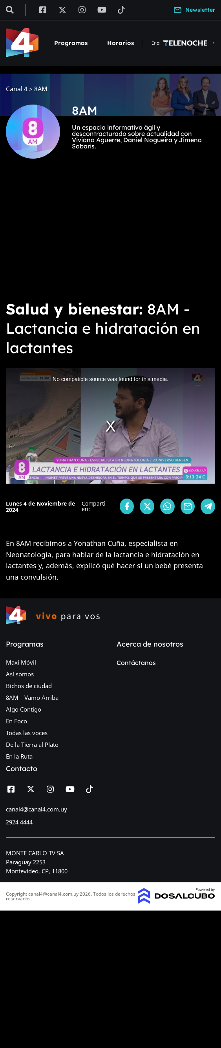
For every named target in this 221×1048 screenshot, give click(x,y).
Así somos (20, 674)
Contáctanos (136, 663)
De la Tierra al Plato (32, 744)
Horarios (120, 43)
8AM (12, 697)
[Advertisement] (110, 235)
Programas (71, 43)
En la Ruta (19, 756)
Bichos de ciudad (29, 686)
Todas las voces (26, 733)
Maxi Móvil (21, 662)
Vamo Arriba (41, 697)
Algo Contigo (23, 709)
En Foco (16, 721)
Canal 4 (16, 89)
